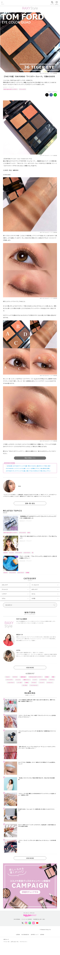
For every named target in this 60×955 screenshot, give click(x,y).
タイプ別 (25, 685)
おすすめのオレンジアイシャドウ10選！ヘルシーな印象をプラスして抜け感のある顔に (28, 468)
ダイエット (49, 682)
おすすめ (15, 677)
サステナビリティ (23, 941)
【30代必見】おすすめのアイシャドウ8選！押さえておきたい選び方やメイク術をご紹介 (28, 466)
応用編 (27, 572)
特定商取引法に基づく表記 (39, 919)
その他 (33, 598)
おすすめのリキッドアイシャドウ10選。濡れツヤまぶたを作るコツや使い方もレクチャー (28, 471)
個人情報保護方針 (25, 934)
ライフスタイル (34, 685)
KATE (29, 532)
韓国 (53, 677)
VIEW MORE (30, 667)
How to (5, 552)
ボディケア (35, 589)
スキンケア (5, 585)
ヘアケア (4, 594)
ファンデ (41, 682)
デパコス (34, 682)
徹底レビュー (26, 679)
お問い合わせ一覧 (14, 941)
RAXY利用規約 (17, 919)
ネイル (33, 594)
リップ (34, 679)
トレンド (11, 552)
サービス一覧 (6, 941)
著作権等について (34, 934)
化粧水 (26, 682)
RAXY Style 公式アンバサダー (10, 89)
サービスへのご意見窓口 (27, 919)
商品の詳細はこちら (30, 458)
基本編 (46, 677)
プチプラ (52, 679)
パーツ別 (19, 682)
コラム (3, 598)
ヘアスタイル (43, 679)
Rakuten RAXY (9, 3)
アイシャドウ (22, 89)
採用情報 (42, 934)
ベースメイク (35, 585)
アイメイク (11, 87)
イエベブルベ (27, 552)
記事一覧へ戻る (30, 503)
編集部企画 (23, 677)
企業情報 (18, 934)
